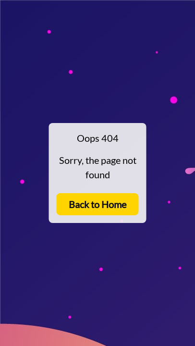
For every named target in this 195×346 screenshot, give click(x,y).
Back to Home (97, 204)
